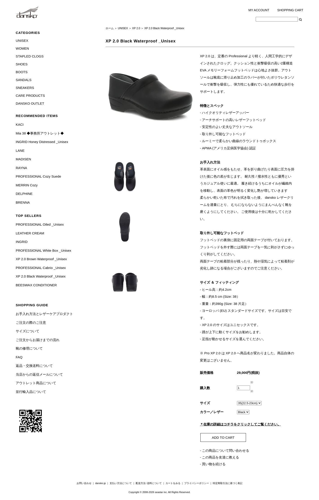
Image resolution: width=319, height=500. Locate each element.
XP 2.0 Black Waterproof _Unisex (41, 276)
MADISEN (23, 159)
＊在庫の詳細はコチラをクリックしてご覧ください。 (240, 424)
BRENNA (23, 202)
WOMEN (22, 48)
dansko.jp (100, 483)
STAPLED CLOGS (30, 56)
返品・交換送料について (34, 366)
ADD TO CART (223, 437)
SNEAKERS (25, 88)
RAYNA (21, 168)
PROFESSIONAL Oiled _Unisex (40, 224)
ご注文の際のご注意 (31, 322)
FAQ (19, 357)
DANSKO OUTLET (30, 103)
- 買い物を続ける (213, 464)
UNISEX (22, 40)
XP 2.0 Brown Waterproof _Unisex (41, 259)
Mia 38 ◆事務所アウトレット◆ (40, 133)
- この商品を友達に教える (219, 457)
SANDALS (23, 80)
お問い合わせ (84, 483)
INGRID (22, 242)
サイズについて (27, 331)
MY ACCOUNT (258, 10)
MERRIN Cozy (27, 185)
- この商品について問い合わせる (224, 450)
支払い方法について (121, 483)
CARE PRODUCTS (30, 95)
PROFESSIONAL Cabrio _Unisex (41, 268)
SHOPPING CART (290, 10)
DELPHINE (24, 194)
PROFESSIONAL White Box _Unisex (43, 250)
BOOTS (22, 72)
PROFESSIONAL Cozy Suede (38, 176)
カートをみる (173, 483)
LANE (20, 150)
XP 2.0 (136, 28)
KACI (20, 124)
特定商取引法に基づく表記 (227, 483)
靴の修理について (29, 348)
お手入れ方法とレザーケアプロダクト (44, 314)
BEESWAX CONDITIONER (36, 285)
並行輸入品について (31, 392)
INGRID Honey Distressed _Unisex (42, 142)
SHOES (22, 64)
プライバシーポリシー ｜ (198, 483)
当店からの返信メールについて (39, 374)
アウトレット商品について (36, 383)
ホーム (110, 28)
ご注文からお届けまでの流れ (38, 340)
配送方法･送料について (149, 483)
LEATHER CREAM (30, 233)
